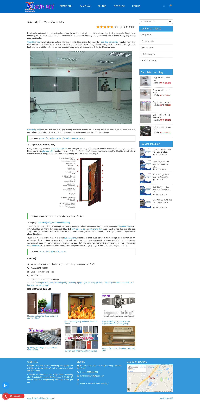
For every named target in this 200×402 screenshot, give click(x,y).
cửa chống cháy (44, 223)
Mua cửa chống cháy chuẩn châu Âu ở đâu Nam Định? (42, 317)
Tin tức (102, 6)
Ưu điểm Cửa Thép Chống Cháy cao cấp (81, 351)
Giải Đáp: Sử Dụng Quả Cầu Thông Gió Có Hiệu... (162, 202)
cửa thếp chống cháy (61, 223)
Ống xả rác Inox (147, 48)
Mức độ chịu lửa (78, 229)
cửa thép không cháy (109, 42)
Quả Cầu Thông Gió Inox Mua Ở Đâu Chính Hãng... (162, 189)
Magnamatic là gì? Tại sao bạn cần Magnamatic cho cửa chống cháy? (116, 323)
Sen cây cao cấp (41, 285)
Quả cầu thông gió (148, 54)
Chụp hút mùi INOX (148, 61)
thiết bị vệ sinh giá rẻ (44, 283)
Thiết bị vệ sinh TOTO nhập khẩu (116, 283)
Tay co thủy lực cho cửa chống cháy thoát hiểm (118, 349)
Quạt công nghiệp (75, 283)
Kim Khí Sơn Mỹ (166, 398)
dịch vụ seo (81, 387)
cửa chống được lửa (59, 149)
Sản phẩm (85, 6)
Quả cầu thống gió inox (93, 283)
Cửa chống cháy (34, 42)
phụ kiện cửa (47, 151)
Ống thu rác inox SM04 (162, 102)
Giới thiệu (119, 6)
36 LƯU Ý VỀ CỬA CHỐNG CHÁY (52, 252)
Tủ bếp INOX (146, 35)
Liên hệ (136, 6)
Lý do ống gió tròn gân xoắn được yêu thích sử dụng (42, 349)
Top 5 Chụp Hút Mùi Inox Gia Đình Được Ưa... (161, 164)
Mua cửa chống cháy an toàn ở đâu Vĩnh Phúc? (81, 323)
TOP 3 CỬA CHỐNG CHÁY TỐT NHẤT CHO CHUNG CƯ (62, 139)
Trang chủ (66, 6)
